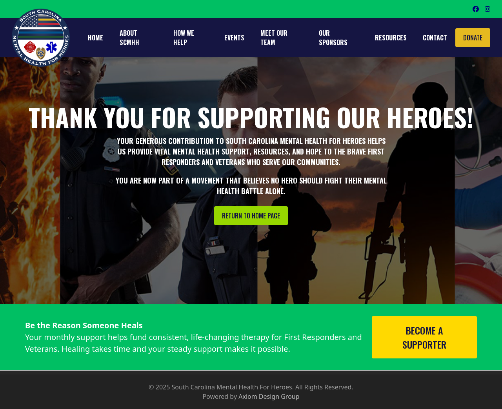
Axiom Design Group (268, 396)
